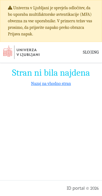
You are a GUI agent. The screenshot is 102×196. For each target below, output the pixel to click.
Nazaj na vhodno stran (51, 83)
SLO (86, 52)
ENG (95, 52)
